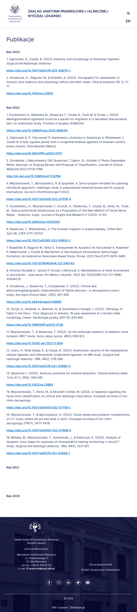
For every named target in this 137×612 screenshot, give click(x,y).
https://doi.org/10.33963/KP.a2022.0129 (34, 324)
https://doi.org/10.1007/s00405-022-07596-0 (38, 430)
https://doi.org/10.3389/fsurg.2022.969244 (37, 130)
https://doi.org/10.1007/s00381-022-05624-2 (38, 240)
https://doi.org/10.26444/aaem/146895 (33, 302)
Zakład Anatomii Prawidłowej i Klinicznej (68, 11)
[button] (122, 5)
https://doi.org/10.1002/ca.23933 (29, 93)
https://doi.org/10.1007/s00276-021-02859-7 (38, 453)
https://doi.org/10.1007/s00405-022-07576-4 (38, 199)
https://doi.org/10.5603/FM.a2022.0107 (34, 153)
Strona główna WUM (100, 564)
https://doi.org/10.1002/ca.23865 (29, 384)
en (128, 21)
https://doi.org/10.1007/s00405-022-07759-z (38, 407)
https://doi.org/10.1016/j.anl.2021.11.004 (34, 343)
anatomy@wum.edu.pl (42, 568)
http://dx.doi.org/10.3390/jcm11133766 (33, 176)
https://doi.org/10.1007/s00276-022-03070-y (38, 70)
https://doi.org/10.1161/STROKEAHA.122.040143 (40, 263)
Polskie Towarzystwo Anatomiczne (100, 569)
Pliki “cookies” (60, 607)
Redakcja (79, 607)
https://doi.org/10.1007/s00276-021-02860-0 (38, 366)
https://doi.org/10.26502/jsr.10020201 (33, 222)
